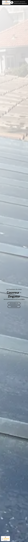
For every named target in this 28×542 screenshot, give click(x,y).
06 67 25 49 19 (22, 1)
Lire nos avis (5, 540)
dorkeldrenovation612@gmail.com (20, 3)
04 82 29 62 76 (16, 1)
